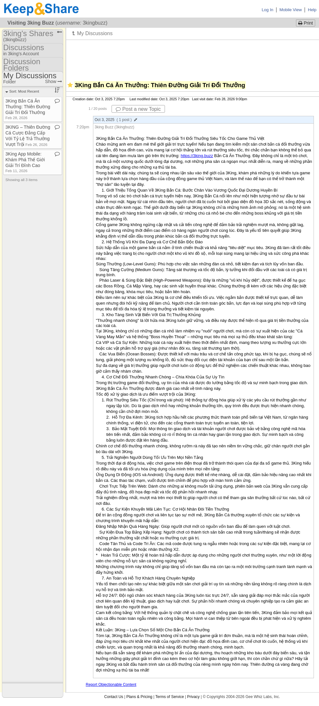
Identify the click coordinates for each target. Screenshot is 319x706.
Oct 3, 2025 (116, 120)
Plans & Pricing (139, 697)
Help (312, 9)
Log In (267, 9)
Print (305, 23)
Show (53, 81)
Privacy (193, 697)
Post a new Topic (138, 109)
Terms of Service (169, 697)
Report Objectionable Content (111, 684)
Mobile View (290, 9)
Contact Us (113, 697)
